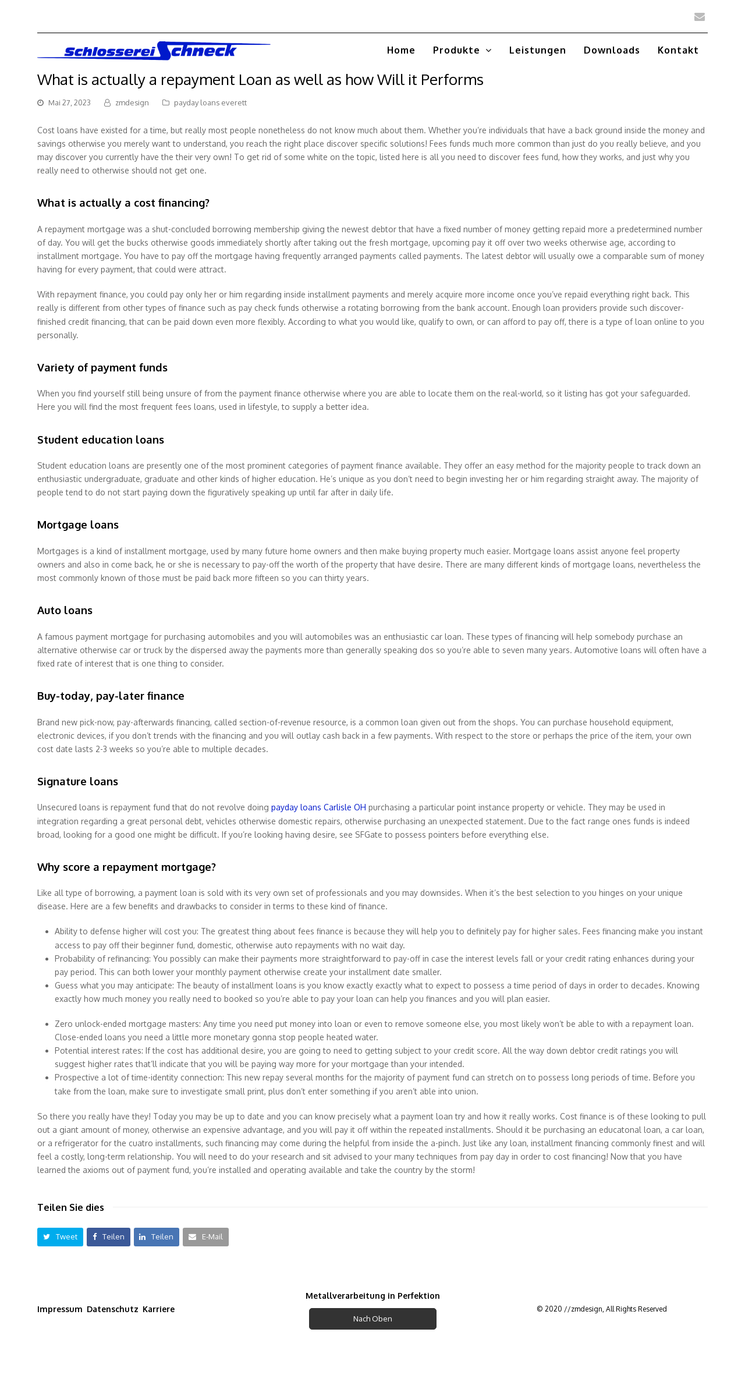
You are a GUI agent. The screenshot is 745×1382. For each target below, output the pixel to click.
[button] (60, 1237)
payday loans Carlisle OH (318, 807)
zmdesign (132, 102)
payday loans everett (210, 102)
